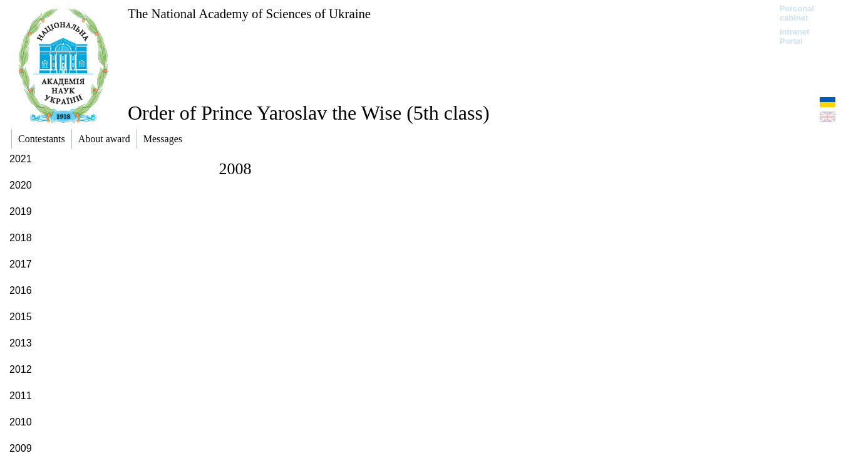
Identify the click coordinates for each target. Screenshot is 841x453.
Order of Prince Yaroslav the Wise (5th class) (309, 113)
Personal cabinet (797, 13)
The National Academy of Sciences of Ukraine (249, 13)
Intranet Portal (795, 36)
